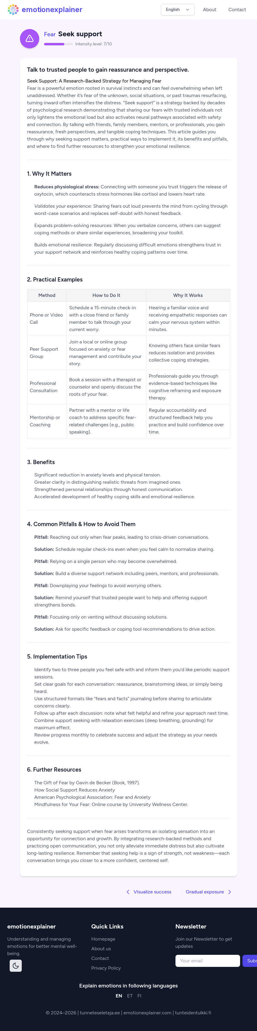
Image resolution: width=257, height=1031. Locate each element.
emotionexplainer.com (148, 1013)
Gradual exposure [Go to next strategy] (209, 892)
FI (139, 996)
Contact (237, 9)
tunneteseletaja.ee (100, 1013)
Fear (50, 34)
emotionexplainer (44, 10)
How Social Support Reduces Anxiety (74, 790)
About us (101, 948)
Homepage (103, 939)
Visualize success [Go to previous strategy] (148, 892)
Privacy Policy (106, 968)
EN (119, 996)
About (209, 9)
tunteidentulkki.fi (193, 1013)
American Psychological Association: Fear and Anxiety (92, 797)
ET (130, 996)
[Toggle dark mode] (16, 966)
